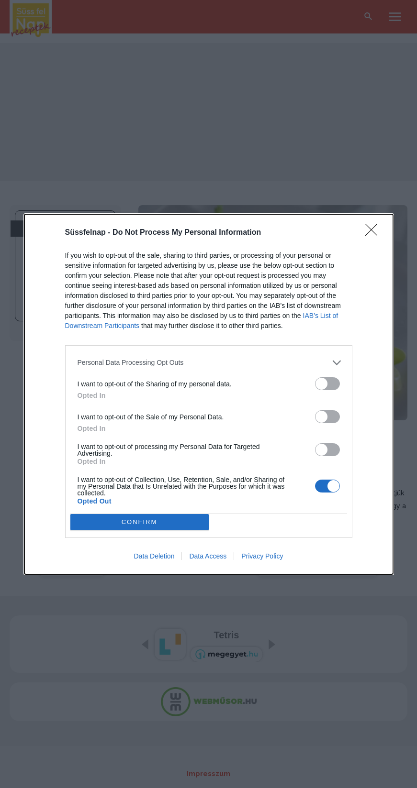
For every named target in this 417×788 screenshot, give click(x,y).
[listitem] (209, 363)
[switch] (327, 383)
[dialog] (208, 394)
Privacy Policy (262, 556)
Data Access (207, 556)
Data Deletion (154, 556)
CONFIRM (140, 521)
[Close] (374, 233)
